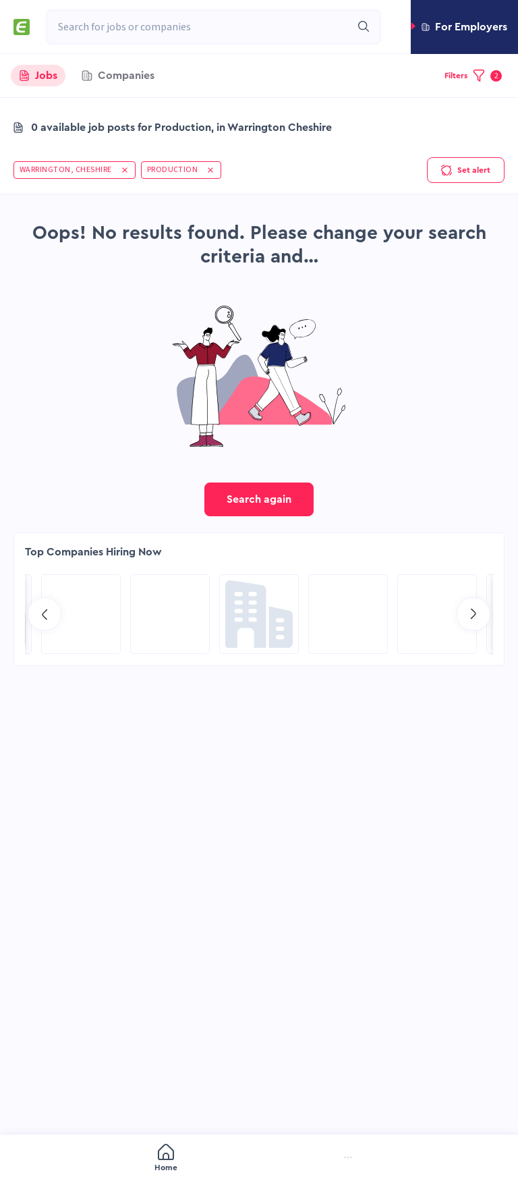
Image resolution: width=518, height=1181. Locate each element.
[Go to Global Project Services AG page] (259, 614)
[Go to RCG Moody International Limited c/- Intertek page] (81, 614)
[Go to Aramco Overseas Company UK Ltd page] (437, 614)
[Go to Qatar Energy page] (348, 614)
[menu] (259, 1159)
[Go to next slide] (473, 614)
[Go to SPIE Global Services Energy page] (170, 614)
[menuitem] (77, 1159)
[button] (464, 27)
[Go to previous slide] (44, 614)
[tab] (38, 75)
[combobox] (198, 27)
